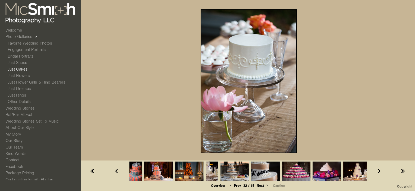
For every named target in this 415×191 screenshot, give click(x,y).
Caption (279, 186)
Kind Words (16, 153)
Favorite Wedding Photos (30, 43)
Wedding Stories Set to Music (32, 121)
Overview (218, 186)
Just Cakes (18, 69)
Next (263, 186)
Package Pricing (20, 173)
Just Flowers (19, 75)
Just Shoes (17, 62)
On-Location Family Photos (29, 179)
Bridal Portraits (21, 56)
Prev (235, 186)
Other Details (19, 101)
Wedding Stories (23, 108)
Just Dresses (19, 88)
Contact (12, 160)
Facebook (14, 166)
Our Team (14, 147)
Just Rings (17, 95)
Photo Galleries (22, 36)
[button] (218, 186)
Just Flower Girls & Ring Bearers (36, 82)
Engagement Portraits (27, 49)
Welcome (14, 30)
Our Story (14, 140)
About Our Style (20, 127)
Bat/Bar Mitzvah (22, 114)
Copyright (404, 186)
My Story (13, 134)
